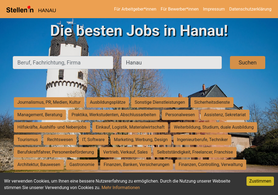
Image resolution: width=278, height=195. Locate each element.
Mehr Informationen (121, 187)
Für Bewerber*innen (180, 9)
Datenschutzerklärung (250, 9)
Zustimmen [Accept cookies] (260, 181)
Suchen (248, 62)
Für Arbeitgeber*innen (135, 9)
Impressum (214, 9)
